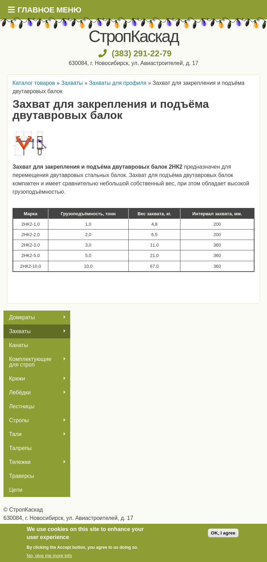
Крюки (34, 379)
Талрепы (20, 448)
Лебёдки (34, 393)
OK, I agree (223, 533)
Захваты (34, 331)
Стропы (34, 420)
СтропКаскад (133, 36)
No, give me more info (49, 555)
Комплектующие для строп (34, 362)
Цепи (15, 490)
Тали (34, 434)
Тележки (34, 462)
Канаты (18, 345)
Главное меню (49, 10)
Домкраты (34, 317)
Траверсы (21, 476)
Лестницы (21, 406)
